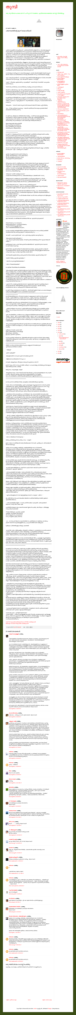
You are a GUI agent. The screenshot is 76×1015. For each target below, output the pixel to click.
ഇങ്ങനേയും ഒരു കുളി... (62, 142)
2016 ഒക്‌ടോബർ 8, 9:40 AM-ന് (16, 953)
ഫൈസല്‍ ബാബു (13, 713)
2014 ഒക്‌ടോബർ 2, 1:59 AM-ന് (16, 861)
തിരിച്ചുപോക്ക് (60, 72)
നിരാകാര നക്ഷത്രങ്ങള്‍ (63, 109)
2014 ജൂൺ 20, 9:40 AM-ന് (15, 758)
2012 (59, 353)
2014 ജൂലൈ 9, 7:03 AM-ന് (15, 825)
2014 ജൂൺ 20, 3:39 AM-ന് (15, 716)
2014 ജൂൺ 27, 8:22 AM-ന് (15, 806)
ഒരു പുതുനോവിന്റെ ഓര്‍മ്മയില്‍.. (62, 169)
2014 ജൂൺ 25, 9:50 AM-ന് (15, 796)
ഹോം (29, 999)
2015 (59, 330)
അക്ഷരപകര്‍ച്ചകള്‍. (13, 857)
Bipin (10, 770)
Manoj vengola (12, 779)
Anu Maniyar (12, 898)
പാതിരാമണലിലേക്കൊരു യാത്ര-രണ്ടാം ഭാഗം (63, 204)
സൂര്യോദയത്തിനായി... (63, 198)
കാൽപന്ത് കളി (60, 90)
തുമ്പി (11, 6)
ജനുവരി (61, 349)
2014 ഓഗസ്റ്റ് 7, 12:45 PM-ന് (15, 843)
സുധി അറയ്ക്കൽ (13, 890)
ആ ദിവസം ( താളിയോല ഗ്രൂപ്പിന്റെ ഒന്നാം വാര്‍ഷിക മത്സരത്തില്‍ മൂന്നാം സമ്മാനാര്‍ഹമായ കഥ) (63, 123)
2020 (59, 322)
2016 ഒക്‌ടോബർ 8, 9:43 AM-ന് (16, 961)
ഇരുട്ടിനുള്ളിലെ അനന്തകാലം (61, 79)
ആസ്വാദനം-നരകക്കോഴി (63, 185)
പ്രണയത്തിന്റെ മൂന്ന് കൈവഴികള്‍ (63, 338)
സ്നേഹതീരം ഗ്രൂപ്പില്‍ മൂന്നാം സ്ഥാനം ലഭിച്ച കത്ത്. (62, 57)
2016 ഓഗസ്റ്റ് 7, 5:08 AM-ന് (15, 944)
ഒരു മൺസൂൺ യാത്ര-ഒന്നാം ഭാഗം (62, 194)
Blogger (50, 1008)
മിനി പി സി (11, 821)
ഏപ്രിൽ (61, 343)
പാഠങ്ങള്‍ (59, 161)
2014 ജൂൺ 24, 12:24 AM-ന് (15, 782)
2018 (59, 324)
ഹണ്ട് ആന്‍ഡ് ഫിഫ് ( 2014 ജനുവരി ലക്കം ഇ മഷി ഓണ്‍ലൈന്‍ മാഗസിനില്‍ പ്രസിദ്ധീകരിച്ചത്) (63, 134)
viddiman (11, 751)
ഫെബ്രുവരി (62, 347)
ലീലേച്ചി (59, 88)
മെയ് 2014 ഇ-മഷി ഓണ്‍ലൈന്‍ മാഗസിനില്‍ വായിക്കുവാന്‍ (21, 622)
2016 (59, 328)
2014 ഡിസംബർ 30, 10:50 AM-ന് (16, 885)
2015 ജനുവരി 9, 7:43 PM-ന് (15, 893)
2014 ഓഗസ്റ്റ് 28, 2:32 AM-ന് (15, 852)
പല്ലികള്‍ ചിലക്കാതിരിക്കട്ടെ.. (61, 101)
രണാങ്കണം (60, 159)
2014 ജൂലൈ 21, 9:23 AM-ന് (15, 835)
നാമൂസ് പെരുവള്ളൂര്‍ (14, 634)
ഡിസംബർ (61, 334)
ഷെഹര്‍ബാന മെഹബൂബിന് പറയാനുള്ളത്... (63, 94)
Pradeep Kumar (12, 810)
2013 (59, 351)
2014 (59, 332)
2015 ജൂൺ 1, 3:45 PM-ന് (14, 932)
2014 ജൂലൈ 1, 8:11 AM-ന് (15, 817)
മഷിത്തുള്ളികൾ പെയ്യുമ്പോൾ (61, 82)
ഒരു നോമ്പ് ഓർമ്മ (61, 167)
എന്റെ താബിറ (60, 175)
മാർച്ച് (60, 345)
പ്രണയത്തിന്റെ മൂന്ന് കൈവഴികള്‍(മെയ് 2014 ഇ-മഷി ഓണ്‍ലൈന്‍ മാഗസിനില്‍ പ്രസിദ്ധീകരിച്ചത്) (63, 118)
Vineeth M (11, 847)
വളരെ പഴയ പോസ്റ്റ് (46, 999)
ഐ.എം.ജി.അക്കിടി (61, 177)
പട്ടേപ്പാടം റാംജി (12, 721)
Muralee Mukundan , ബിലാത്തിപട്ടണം (18, 916)
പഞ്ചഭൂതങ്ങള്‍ (61, 156)
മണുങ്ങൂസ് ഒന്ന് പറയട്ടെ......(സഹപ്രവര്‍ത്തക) (61, 172)
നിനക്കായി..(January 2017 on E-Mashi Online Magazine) (63, 98)
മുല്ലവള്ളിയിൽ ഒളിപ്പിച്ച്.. (63, 76)
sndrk (35, 1008)
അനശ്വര (11, 787)
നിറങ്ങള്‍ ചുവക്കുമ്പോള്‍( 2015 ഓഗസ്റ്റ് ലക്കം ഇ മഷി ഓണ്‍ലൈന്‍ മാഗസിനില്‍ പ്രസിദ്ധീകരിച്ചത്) (63, 105)
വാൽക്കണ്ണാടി (60, 87)
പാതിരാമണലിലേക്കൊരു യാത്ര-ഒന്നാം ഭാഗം (63, 201)
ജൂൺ (60, 335)
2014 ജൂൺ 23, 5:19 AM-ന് (15, 774)
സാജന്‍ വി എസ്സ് (13, 839)
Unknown (11, 762)
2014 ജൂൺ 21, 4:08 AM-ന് (15, 766)
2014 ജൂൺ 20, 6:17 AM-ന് (15, 747)
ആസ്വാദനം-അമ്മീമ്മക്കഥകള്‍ (61, 188)
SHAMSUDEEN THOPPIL (15, 906)
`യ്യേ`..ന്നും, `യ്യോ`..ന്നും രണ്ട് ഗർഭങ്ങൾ (63, 74)
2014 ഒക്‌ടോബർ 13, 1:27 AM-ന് (16, 873)
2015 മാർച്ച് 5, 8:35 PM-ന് (14, 902)
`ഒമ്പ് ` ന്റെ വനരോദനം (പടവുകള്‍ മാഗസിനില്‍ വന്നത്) (62, 65)
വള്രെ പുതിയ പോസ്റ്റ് (11, 999)
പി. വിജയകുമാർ (13, 829)
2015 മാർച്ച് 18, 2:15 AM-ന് (15, 911)
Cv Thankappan (12, 801)
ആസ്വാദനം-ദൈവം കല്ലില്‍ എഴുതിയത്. (62, 183)
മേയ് (60, 341)
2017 (59, 326)
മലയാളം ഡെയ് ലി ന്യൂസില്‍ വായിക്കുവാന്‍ (17, 623)
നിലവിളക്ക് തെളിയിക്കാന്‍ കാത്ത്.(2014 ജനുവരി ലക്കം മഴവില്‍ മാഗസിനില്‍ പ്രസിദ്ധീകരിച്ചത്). (63, 139)
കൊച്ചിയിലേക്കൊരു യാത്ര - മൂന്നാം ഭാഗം (63, 215)
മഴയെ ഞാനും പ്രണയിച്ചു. (63, 158)
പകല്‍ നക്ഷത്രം (61, 92)
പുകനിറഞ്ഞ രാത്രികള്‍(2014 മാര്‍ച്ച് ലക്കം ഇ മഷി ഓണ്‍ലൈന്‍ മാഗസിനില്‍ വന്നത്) (63, 128)
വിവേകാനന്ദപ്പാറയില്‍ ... (63, 196)
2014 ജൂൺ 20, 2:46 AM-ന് (15, 708)
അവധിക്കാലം (60, 113)
